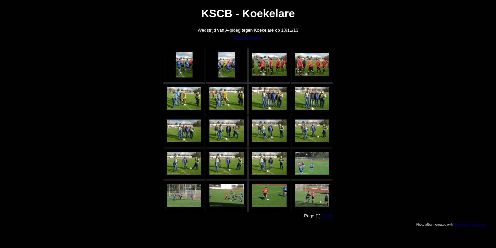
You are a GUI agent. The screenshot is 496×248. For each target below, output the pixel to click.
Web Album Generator (470, 224)
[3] (330, 215)
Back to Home (248, 37)
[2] (324, 215)
